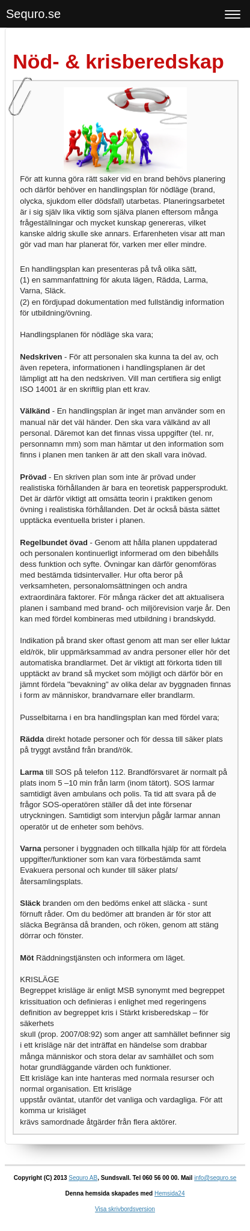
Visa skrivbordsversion (125, 1209)
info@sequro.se (215, 1177)
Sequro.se (33, 13)
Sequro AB (83, 1177)
